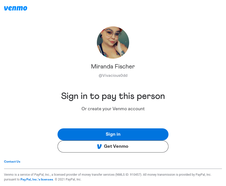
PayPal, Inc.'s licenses (36, 179)
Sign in (113, 134)
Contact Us (12, 161)
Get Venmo (112, 146)
